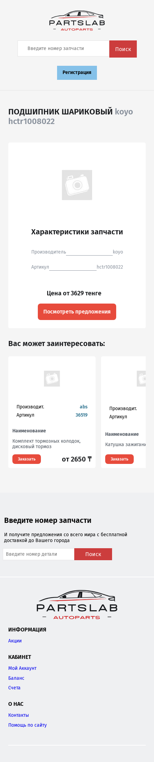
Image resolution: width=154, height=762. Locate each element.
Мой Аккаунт (22, 668)
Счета (14, 688)
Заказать (26, 459)
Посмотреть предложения (77, 311)
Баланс (16, 678)
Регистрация (77, 72)
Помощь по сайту (27, 725)
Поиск (123, 49)
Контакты (18, 715)
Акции (15, 641)
